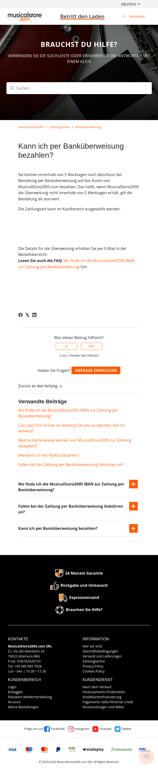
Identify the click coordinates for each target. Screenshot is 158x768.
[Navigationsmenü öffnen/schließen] (124, 16)
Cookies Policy (94, 671)
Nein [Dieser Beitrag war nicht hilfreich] (91, 346)
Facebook (54, 729)
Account (14, 702)
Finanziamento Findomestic (104, 692)
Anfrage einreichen (96, 370)
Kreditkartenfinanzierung (102, 697)
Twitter (123, 729)
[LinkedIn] (34, 315)
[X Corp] (27, 315)
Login (12, 687)
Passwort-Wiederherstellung (30, 697)
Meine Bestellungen (23, 707)
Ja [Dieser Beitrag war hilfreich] (66, 346)
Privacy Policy (93, 666)
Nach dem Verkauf (97, 687)
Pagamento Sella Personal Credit (108, 702)
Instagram (78, 729)
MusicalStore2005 (31, 127)
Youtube (101, 729)
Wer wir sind (92, 646)
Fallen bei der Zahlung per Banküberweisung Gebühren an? (71, 464)
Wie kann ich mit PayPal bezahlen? (48, 455)
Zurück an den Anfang (40, 386)
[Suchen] (79, 88)
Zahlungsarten (59, 127)
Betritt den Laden (82, 16)
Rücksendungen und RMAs (103, 707)
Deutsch (129, 4)
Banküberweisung (88, 127)
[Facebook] (20, 315)
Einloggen (15, 692)
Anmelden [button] (137, 16)
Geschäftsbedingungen (100, 651)
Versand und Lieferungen (102, 656)
